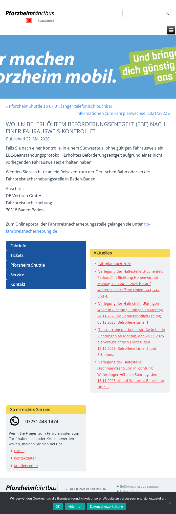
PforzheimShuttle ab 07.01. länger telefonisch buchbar (61, 106)
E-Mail (19, 450)
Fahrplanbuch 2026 (114, 263)
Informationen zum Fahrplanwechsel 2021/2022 (121, 113)
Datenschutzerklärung (106, 506)
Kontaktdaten (25, 458)
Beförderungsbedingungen (140, 486)
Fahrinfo (18, 246)
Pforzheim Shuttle (27, 265)
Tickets (17, 255)
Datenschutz (129, 491)
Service (17, 275)
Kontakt (17, 284)
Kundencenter (26, 465)
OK (57, 506)
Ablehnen (75, 506)
